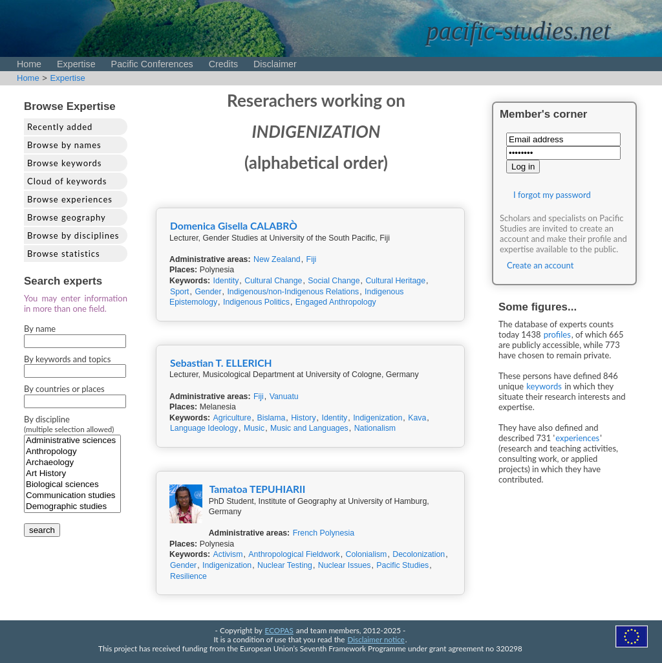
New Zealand (277, 259)
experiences (577, 438)
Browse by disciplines (73, 235)
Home (29, 64)
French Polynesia (323, 533)
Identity (226, 280)
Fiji (311, 259)
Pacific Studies (402, 565)
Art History (72, 473)
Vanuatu (284, 396)
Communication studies (72, 495)
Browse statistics (63, 253)
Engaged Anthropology (335, 302)
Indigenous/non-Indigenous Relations (293, 291)
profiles (557, 334)
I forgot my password (552, 195)
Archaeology (72, 462)
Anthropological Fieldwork (293, 554)
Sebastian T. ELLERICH (221, 363)
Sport (179, 291)
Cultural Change (273, 280)
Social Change (333, 280)
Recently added (59, 127)
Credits (223, 64)
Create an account (540, 265)
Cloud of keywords (67, 181)
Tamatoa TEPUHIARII (257, 489)
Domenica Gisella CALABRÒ (233, 226)
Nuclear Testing (284, 565)
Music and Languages (309, 428)
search (42, 530)
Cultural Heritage (395, 280)
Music (254, 428)
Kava (417, 417)
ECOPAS (279, 630)
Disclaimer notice (376, 639)
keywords (544, 386)
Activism (228, 554)
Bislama (271, 417)
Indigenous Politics (256, 302)
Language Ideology (204, 428)
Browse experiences (69, 199)
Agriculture (232, 417)
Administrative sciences (72, 440)
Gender (208, 291)
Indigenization (377, 417)
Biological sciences (72, 484)
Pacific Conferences (152, 64)
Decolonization (418, 554)
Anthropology (72, 451)
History (303, 417)
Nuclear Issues (344, 565)
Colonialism (366, 554)
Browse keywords (64, 163)
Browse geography (66, 217)
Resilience (188, 576)
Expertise (76, 64)
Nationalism (375, 428)
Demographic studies (72, 506)
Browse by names (64, 145)
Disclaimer (275, 64)
